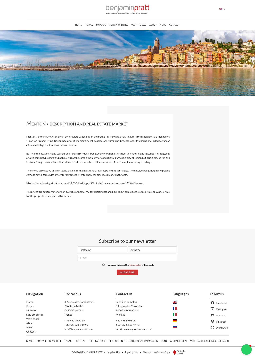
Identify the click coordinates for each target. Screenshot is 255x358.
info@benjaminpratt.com (79, 328)
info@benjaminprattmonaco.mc (133, 328)
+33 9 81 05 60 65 (75, 320)
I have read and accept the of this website (130, 265)
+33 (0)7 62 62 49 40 (76, 324)
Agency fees (131, 352)
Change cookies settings (156, 352)
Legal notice (113, 352)
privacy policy (135, 265)
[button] (246, 349)
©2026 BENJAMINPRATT (87, 352)
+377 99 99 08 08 (126, 320)
